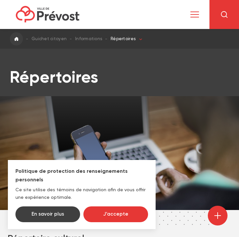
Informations (88, 38)
